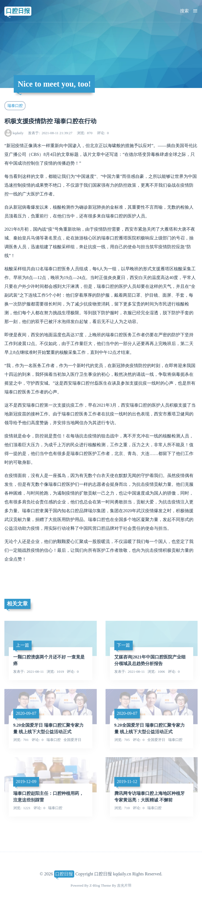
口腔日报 (18, 10)
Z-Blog (95, 885)
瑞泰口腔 (15, 105)
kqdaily (18, 133)
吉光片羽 (124, 885)
